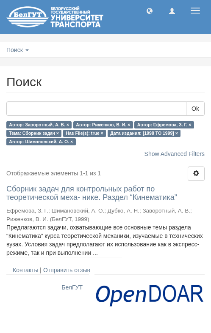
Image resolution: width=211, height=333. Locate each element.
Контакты (25, 270)
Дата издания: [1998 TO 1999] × (144, 133)
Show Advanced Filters (174, 153)
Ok (195, 108)
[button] (149, 10)
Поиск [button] (17, 49)
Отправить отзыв (66, 270)
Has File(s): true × (84, 133)
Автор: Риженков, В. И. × (103, 124)
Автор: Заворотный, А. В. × (39, 124)
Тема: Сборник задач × (34, 133)
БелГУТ (72, 287)
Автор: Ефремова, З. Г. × (164, 124)
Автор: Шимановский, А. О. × (41, 141)
